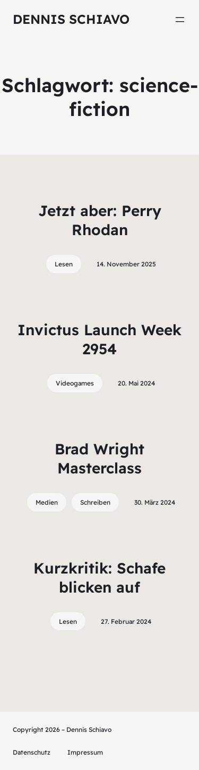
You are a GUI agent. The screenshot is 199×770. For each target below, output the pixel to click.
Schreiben (95, 502)
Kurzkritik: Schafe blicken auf (99, 577)
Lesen (64, 264)
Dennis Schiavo (71, 19)
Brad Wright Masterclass (99, 458)
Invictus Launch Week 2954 (99, 339)
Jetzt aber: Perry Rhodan (99, 220)
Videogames (75, 383)
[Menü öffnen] (180, 19)
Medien (47, 502)
